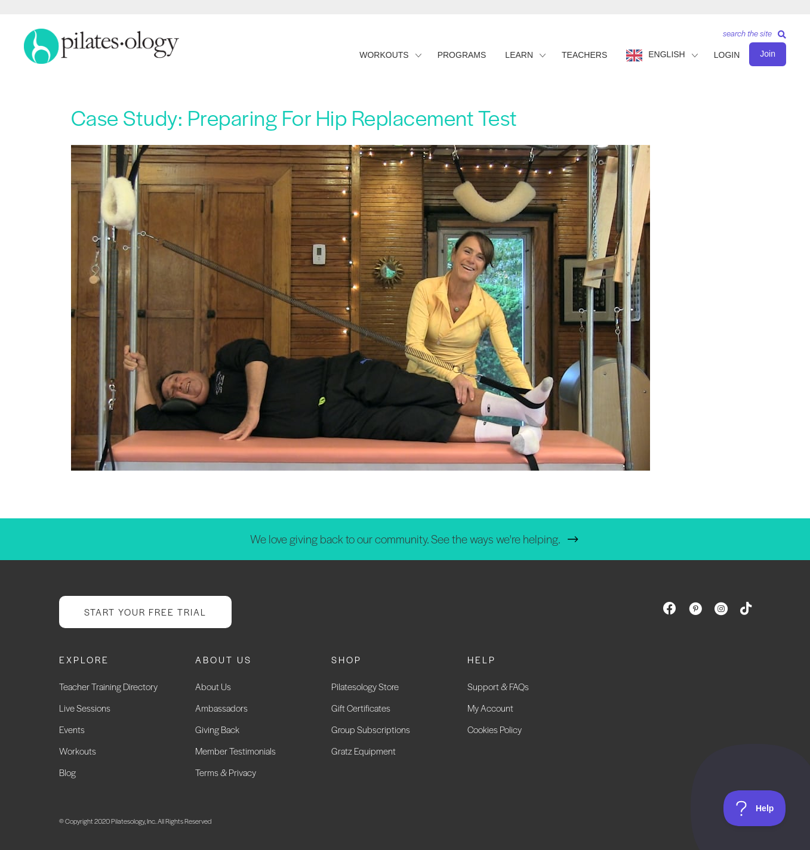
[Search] (750, 37)
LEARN (519, 55)
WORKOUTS (383, 55)
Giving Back (217, 729)
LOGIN (727, 55)
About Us (213, 686)
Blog (67, 772)
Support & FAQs (498, 686)
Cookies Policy (494, 729)
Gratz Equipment (363, 750)
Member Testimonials (235, 750)
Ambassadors (221, 707)
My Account (490, 707)
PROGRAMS (462, 55)
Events (72, 729)
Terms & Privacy (225, 772)
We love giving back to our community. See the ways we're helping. (405, 539)
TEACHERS (584, 55)
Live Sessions (84, 707)
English (666, 54)
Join (767, 53)
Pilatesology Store (365, 686)
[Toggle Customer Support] (754, 808)
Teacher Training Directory (108, 686)
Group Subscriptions (370, 729)
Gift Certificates (360, 707)
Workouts (77, 750)
